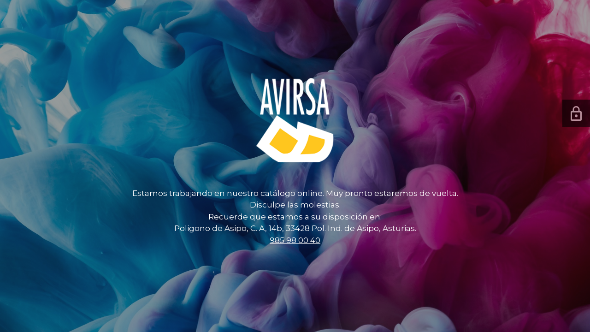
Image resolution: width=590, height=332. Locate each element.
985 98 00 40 (295, 240)
